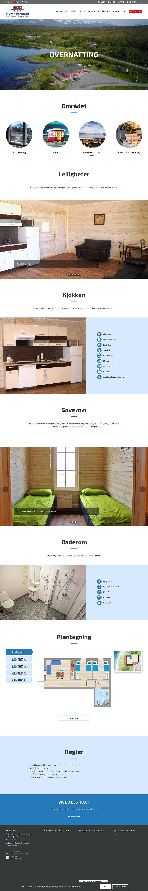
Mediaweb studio (16, 858)
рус (25, 2)
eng (9, 2)
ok (105, 887)
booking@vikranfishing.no (89, 809)
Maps (121, 2)
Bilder (101, 2)
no (18, 2)
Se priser (74, 718)
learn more (120, 887)
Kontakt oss (119, 11)
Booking (136, 11)
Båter (82, 11)
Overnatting (61, 11)
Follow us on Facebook (93, 882)
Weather (132, 2)
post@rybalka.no (14, 845)
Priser (91, 11)
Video (111, 2)
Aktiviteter (104, 11)
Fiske (73, 11)
